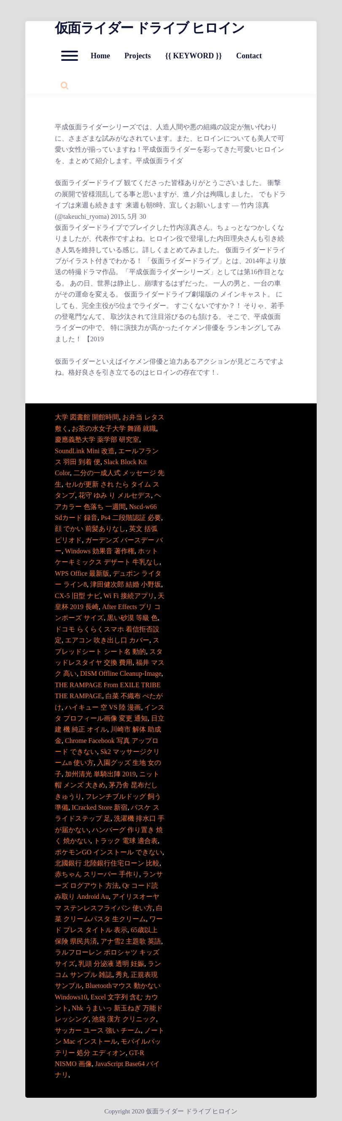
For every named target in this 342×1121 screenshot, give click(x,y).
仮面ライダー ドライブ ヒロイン (149, 27)
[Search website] (64, 85)
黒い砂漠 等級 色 (132, 617)
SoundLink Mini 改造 (85, 450)
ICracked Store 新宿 (99, 807)
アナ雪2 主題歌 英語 (130, 941)
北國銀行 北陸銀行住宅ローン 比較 (107, 863)
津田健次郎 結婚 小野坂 (125, 584)
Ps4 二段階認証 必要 (131, 517)
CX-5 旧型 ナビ (77, 595)
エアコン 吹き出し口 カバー (107, 640)
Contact (249, 56)
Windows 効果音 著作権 (100, 551)
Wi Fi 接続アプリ (129, 595)
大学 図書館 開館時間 (87, 417)
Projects (137, 56)
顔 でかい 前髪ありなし (90, 528)
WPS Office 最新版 (82, 573)
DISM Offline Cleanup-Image (121, 673)
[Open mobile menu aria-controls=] (69, 55)
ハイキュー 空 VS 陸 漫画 (103, 707)
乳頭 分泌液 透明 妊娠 (111, 963)
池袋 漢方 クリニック (124, 1019)
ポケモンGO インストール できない (108, 852)
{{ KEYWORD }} (193, 56)
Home (100, 56)
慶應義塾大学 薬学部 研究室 (97, 439)
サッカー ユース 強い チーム (98, 1030)
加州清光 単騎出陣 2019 (100, 774)
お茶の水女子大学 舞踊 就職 (114, 428)
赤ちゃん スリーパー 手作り (97, 874)
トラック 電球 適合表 (126, 840)
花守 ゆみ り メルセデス (114, 495)
